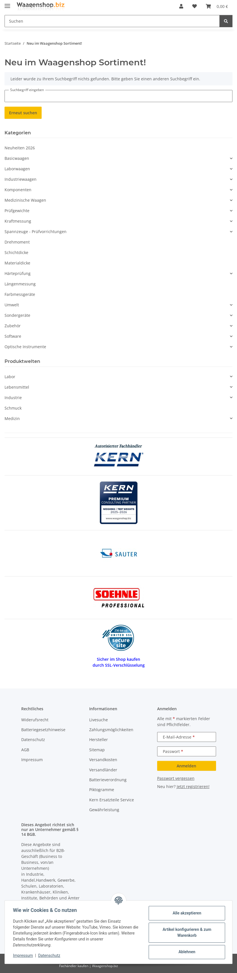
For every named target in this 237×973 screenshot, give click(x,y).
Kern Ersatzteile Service (111, 799)
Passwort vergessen (176, 778)
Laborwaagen (17, 168)
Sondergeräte (17, 315)
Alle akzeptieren (186, 913)
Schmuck (13, 408)
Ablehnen (186, 952)
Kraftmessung (18, 221)
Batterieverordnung (108, 779)
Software (13, 336)
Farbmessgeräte (20, 294)
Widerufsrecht (34, 719)
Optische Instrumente (25, 346)
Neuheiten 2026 (20, 147)
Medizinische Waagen (25, 200)
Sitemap (97, 749)
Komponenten (18, 189)
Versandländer (103, 769)
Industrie (13, 397)
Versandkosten (103, 759)
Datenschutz (50, 955)
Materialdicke (17, 263)
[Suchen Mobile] (112, 21)
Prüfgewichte (17, 210)
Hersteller (98, 739)
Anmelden (186, 766)
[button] (181, 6)
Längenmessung (20, 284)
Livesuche (98, 719)
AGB (25, 749)
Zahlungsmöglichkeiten (111, 729)
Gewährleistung (104, 809)
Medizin (12, 418)
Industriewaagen (21, 179)
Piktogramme (101, 789)
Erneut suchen (23, 112)
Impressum (24, 955)
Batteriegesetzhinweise (43, 729)
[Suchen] (225, 21)
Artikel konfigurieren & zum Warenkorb (186, 932)
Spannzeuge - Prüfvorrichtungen (36, 231)
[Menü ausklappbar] (7, 3)
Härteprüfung (18, 273)
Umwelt (12, 304)
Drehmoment (17, 242)
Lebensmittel (17, 387)
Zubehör (13, 325)
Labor (10, 376)
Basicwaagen (17, 158)
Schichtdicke (16, 252)
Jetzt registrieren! (193, 786)
